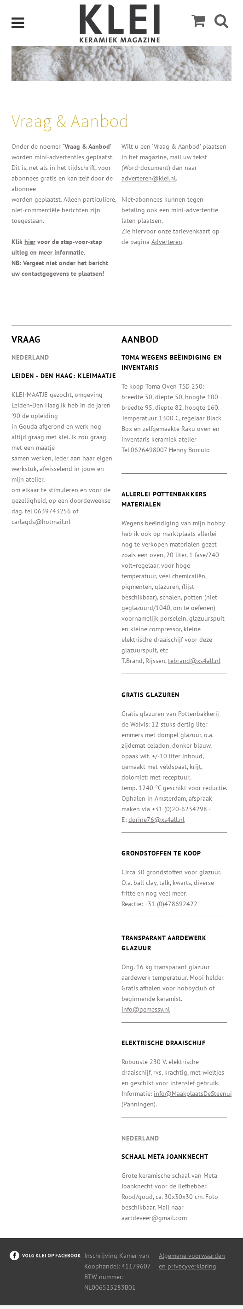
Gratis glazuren (150, 695)
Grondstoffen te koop (161, 853)
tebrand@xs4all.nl (194, 661)
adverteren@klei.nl (149, 178)
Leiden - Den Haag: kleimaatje (64, 376)
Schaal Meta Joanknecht (165, 1156)
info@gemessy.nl (146, 1009)
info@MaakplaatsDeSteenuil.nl (197, 1093)
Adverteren (166, 242)
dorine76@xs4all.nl (156, 819)
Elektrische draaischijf (164, 1043)
